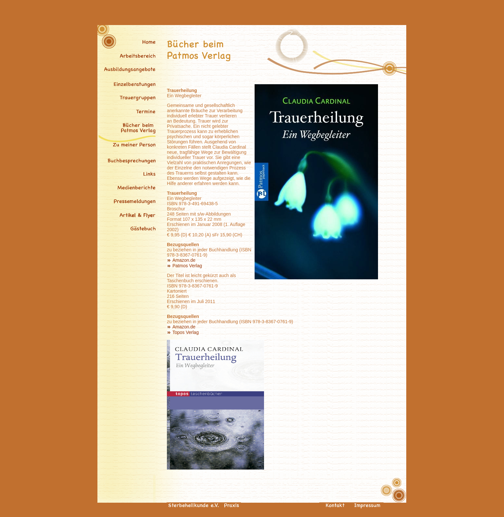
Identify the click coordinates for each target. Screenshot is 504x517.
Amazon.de (183, 260)
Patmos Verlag (187, 265)
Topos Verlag (185, 332)
